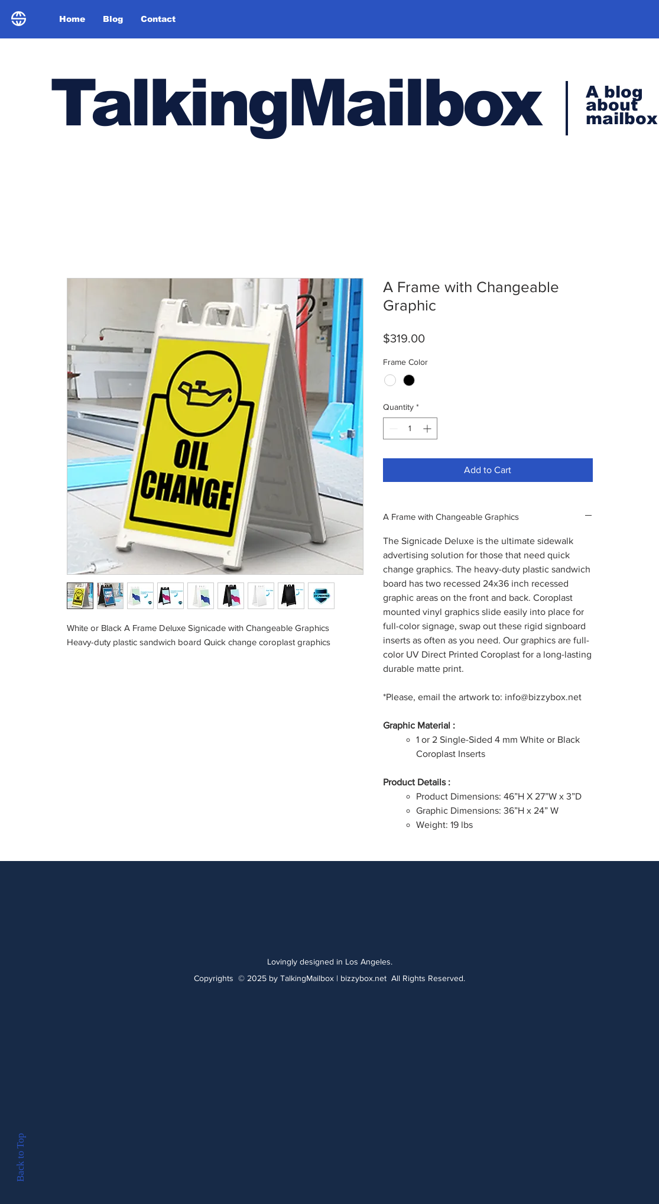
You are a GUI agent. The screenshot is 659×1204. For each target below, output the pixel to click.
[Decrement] (392, 428)
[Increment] (428, 428)
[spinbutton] (410, 428)
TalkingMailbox (295, 102)
